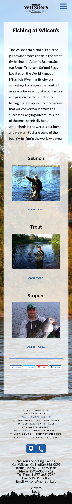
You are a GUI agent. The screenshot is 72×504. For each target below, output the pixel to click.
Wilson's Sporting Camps (36, 8)
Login (36, 491)
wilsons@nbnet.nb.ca (40, 481)
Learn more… (36, 209)
